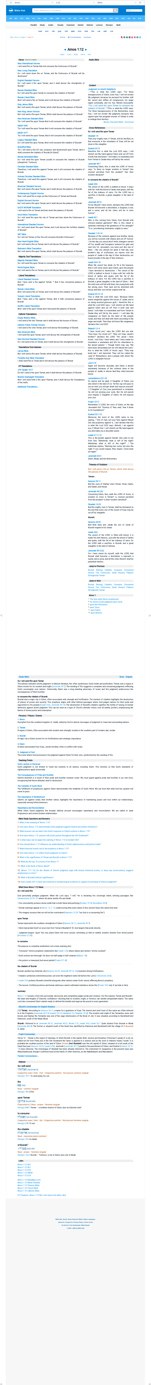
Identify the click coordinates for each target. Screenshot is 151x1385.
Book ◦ (122, 677)
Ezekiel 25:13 (94, 148)
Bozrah (91, 570)
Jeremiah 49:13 (94, 202)
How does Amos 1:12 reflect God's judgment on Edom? (43, 853)
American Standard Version (29, 186)
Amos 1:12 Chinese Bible (28, 1185)
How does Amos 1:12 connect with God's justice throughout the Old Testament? (54, 835)
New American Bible (26, 332)
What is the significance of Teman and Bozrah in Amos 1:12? (46, 857)
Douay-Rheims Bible (26, 318)
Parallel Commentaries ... (28, 1056)
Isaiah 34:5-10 (94, 262)
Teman (102, 575)
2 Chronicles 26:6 (103, 976)
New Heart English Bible (28, 241)
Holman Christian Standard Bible (31, 176)
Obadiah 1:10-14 (95, 233)
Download (128, 122)
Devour (91, 573)
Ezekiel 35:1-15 (95, 414)
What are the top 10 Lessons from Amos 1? (40, 861)
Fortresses (105, 573)
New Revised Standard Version (31, 339)
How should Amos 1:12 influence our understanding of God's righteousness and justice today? (60, 844)
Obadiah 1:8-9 (81, 1013)
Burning (99, 570)
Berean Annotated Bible (28, 157)
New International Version (29, 63)
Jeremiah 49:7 (94, 164)
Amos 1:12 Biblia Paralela (29, 1182)
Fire (97, 573)
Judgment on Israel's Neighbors (102, 89)
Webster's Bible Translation (29, 248)
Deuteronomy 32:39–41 (28, 898)
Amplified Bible (24, 147)
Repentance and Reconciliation (31, 808)
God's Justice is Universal (29, 764)
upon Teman (113, 105)
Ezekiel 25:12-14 (95, 294)
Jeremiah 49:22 (60, 1023)
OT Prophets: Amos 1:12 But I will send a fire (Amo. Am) (42, 1195)
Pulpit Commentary (27, 1034)
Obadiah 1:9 (93, 136)
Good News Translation (28, 215)
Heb (89, 54)
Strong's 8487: (24, 1107)
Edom (22, 744)
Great (114, 573)
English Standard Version (28, 80)
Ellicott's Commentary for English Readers (37, 1007)
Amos (17, 37)
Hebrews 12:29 (71, 912)
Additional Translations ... (28, 387)
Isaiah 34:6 (92, 184)
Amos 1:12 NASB (25, 1173)
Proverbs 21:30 (25, 935)
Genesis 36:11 (94, 481)
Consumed (128, 570)
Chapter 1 (23, 37)
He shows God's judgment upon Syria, (106, 602)
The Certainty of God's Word (30, 786)
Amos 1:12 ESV (24, 1170)
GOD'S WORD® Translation (29, 207)
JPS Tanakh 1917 (25, 370)
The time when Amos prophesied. (104, 599)
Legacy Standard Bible (27, 140)
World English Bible (26, 267)
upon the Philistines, (99, 604)
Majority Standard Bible (28, 260)
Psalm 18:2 (103, 985)
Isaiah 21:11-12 (95, 435)
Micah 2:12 (73, 1023)
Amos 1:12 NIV (24, 1164)
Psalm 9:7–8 (60, 960)
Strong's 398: (23, 1123)
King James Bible (25, 104)
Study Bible (24, 677)
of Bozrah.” (100, 108)
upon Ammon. (96, 613)
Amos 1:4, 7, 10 (48, 908)
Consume (118, 570)
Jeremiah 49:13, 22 (68, 971)
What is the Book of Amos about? (35, 866)
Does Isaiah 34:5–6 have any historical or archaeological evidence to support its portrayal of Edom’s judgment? (69, 882)
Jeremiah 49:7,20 (95, 491)
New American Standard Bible (30, 118)
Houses (121, 573)
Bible (11, 37)
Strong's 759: (23, 1139)
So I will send (96, 105)
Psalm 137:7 (93, 402)
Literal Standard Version (28, 279)
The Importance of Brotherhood (31, 797)
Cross (69, 54)
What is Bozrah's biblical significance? (37, 877)
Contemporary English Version (31, 193)
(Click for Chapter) (30, 60)
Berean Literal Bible (26, 97)
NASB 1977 (23, 133)
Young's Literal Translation (29, 296)
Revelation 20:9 (99, 903)
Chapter (129, 677)
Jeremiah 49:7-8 (41, 1013)
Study (76, 54)
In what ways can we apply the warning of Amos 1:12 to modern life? (49, 840)
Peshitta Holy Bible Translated (31, 358)
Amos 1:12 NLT (24, 1167)
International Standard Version (31, 224)
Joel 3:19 (92, 363)
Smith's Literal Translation (29, 306)
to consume (124, 105)
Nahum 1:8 (81, 955)
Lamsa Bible (23, 351)
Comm (83, 54)
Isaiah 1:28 (63, 951)
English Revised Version (28, 200)
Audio (62, 54)
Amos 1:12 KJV (24, 1175)
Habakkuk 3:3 (68, 1013)
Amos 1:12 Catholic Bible (28, 1191)
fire (105, 105)
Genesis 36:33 (94, 522)
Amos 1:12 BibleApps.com (29, 1180)
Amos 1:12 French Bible (28, 1188)
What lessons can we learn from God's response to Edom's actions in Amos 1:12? (55, 831)
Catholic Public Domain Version (31, 325)
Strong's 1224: (24, 1155)
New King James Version (29, 111)
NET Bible (22, 234)
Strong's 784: (23, 1092)
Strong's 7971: (24, 1076)
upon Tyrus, (95, 607)
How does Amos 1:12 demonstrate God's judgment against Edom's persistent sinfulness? (58, 827)
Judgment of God (27, 752)
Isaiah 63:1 (92, 217)
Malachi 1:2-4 (94, 328)
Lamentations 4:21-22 (97, 378)
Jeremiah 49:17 (71, 1046)
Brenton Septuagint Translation (31, 377)
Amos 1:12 (22, 996)
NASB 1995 (23, 126)
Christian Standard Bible (28, 167)
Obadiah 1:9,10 (94, 504)
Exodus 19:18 (86, 903)
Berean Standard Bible (27, 90)
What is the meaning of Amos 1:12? (35, 822)
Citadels (108, 570)
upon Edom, (96, 610)
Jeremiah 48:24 (25, 1026)
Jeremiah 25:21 (94, 456)
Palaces (129, 573)
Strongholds (93, 575)
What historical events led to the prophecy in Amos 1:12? (44, 848)
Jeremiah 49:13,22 (96, 551)
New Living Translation (27, 70)
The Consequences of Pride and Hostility (35, 775)
